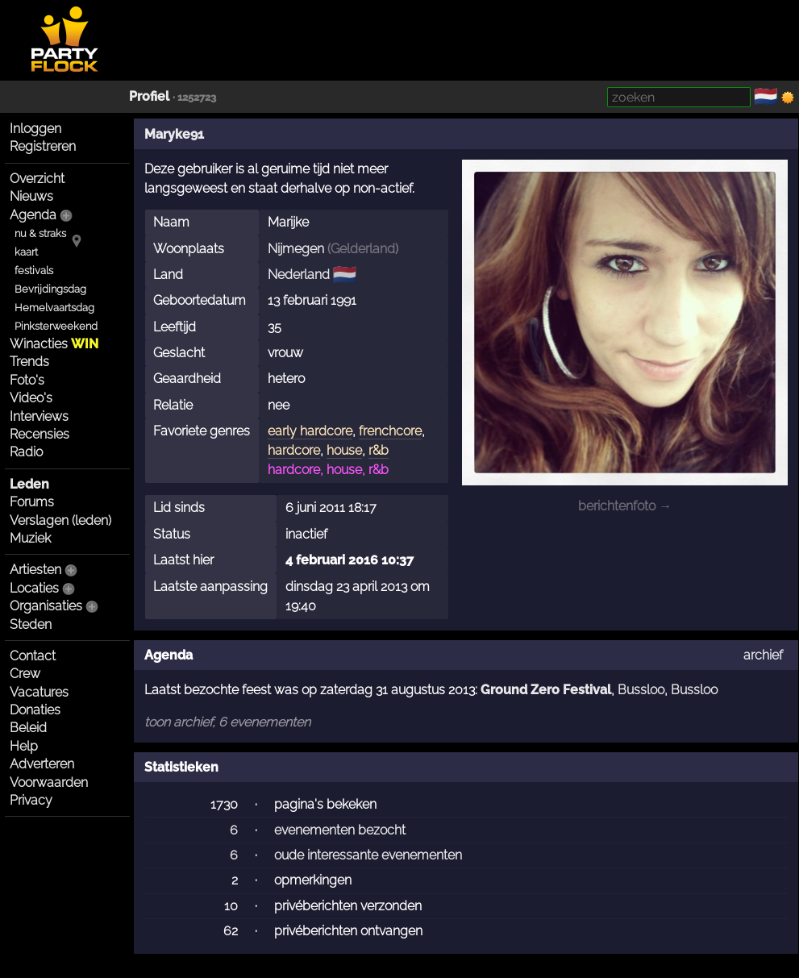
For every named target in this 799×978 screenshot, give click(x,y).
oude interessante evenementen (368, 855)
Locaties (34, 588)
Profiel (149, 96)
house (344, 450)
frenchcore (390, 431)
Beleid (28, 727)
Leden (29, 484)
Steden (31, 624)
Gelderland (363, 248)
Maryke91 (174, 134)
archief (763, 655)
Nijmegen (296, 248)
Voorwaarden (49, 782)
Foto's (27, 380)
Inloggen (35, 128)
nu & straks (40, 233)
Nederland (299, 274)
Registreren (43, 146)
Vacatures (39, 692)
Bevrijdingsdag (50, 289)
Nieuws (31, 196)
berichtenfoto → (625, 506)
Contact (33, 656)
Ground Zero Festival (546, 689)
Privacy (31, 800)
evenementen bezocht (340, 830)
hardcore (294, 450)
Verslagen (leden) (60, 520)
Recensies (39, 434)
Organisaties (46, 606)
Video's (31, 398)
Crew (25, 673)
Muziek (30, 538)
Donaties (35, 710)
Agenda (33, 215)
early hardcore (310, 431)
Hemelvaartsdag (54, 308)
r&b (378, 450)
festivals (34, 270)
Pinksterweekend (56, 326)
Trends (29, 361)
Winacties (54, 344)
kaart (26, 252)
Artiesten (35, 569)
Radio (26, 452)
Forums (32, 502)
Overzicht (37, 178)
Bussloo (641, 689)
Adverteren (42, 764)
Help (24, 746)
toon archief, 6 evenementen (227, 722)
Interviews (39, 416)
